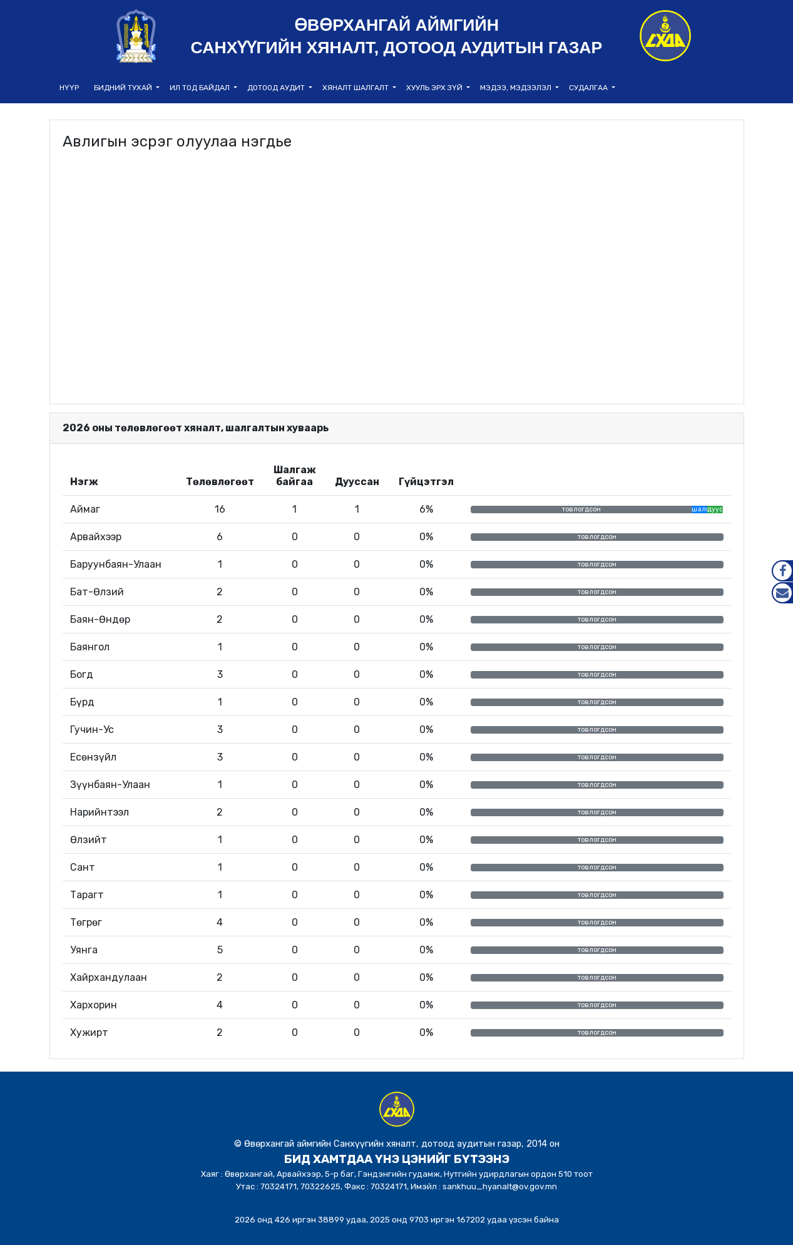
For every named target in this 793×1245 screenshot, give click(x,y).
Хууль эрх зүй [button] (435, 87)
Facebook (782, 571)
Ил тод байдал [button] (201, 87)
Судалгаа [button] (589, 87)
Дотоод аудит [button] (277, 87)
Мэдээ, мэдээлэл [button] (516, 87)
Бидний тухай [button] (124, 87)
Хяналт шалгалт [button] (356, 87)
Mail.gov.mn (782, 592)
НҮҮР (69, 87)
